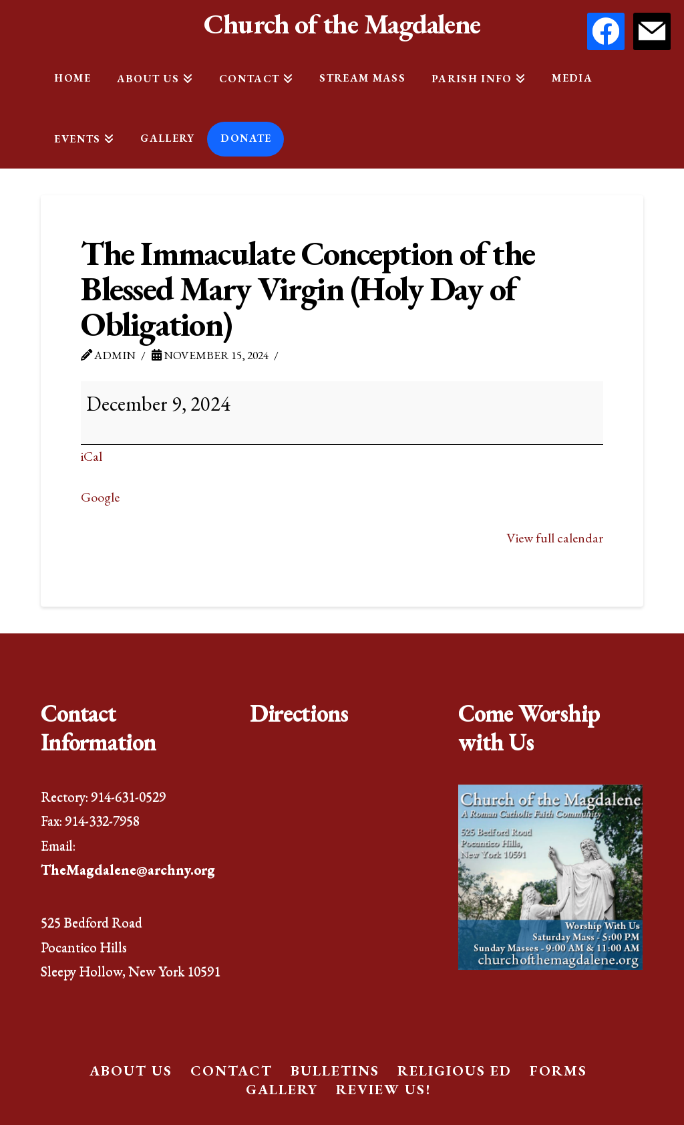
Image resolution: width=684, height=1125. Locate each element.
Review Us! (383, 1089)
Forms (558, 1070)
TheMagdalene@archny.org (128, 869)
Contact (231, 1070)
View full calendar (554, 537)
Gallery (282, 1089)
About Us (131, 1070)
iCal (91, 456)
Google (100, 497)
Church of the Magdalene (342, 24)
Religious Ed (454, 1070)
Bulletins (335, 1070)
